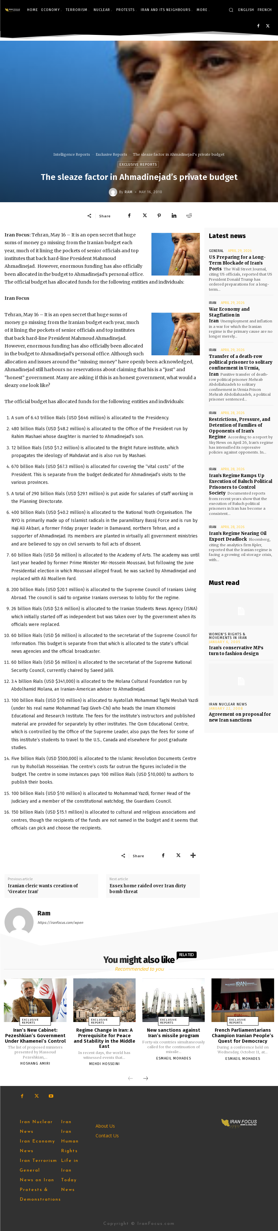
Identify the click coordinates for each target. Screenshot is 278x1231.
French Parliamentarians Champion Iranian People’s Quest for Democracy (242, 1035)
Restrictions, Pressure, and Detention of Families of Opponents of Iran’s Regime (239, 428)
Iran (212, 303)
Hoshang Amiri (35, 1063)
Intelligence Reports (72, 154)
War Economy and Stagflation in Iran (229, 315)
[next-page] (145, 1079)
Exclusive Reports (111, 154)
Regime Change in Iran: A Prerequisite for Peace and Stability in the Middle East (104, 1038)
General (216, 251)
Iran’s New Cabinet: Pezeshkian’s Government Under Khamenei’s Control (35, 1035)
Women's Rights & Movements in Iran (228, 636)
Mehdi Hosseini (104, 1064)
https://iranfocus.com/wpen (60, 923)
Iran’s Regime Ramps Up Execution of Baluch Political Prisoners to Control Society (240, 484)
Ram (129, 192)
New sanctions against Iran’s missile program (173, 1032)
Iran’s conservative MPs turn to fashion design (236, 650)
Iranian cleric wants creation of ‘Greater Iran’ (43, 888)
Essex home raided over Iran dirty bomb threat (147, 888)
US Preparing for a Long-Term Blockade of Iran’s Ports (237, 263)
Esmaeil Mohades (173, 1058)
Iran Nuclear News (228, 704)
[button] (231, 10)
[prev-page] (130, 1079)
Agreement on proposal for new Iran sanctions (240, 717)
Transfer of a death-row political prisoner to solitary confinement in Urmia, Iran (241, 365)
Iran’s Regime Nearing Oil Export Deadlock (237, 536)
